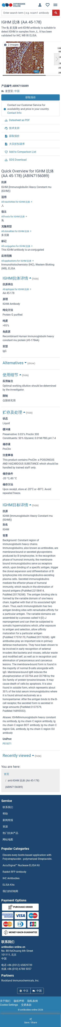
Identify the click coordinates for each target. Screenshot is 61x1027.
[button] (56, 59)
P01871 (7, 743)
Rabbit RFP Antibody (14, 871)
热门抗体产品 (10, 833)
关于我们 (5, 1000)
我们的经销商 (10, 891)
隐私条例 (32, 1000)
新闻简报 (8, 820)
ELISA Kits (8, 884)
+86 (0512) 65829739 (19, 965)
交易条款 (26, 1004)
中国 (17, 91)
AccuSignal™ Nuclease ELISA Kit (21, 865)
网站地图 (8, 839)
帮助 (5, 813)
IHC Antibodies (11, 878)
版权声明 (19, 1000)
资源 (5, 826)
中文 (23, 990)
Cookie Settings (9, 1004)
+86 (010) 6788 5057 (19, 968)
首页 (6, 774)
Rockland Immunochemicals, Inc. (20, 980)
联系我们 (8, 807)
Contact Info (14, 112)
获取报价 (30, 97)
